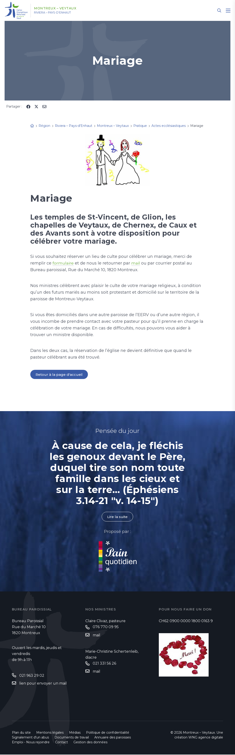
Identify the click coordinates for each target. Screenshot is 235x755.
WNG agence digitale (205, 738)
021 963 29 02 (31, 676)
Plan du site (21, 733)
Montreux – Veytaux (60, 8)
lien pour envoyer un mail (43, 683)
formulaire (63, 263)
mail (136, 263)
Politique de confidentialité (107, 733)
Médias (75, 733)
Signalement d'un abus (30, 738)
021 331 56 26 (104, 664)
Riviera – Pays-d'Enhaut (59, 12)
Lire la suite (117, 517)
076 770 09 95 (106, 627)
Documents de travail (71, 738)
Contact (61, 743)
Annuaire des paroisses (112, 738)
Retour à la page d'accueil (60, 374)
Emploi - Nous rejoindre (31, 743)
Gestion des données (90, 743)
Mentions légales (50, 733)
